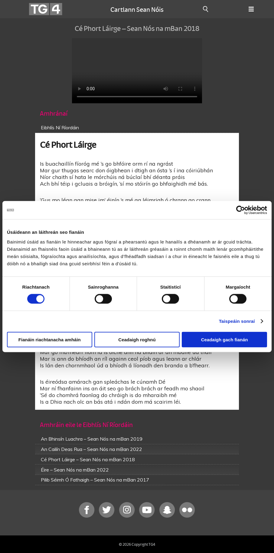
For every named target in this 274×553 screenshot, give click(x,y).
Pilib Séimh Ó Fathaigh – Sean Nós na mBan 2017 (95, 480)
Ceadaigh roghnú (136, 339)
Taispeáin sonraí (237, 321)
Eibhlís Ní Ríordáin (60, 127)
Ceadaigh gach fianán (224, 339)
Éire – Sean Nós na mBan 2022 (75, 470)
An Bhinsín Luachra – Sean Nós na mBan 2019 (91, 439)
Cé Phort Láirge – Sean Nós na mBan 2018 (88, 459)
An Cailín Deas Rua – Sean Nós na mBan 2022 (91, 449)
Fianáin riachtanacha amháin (49, 339)
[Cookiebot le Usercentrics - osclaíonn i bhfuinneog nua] (240, 210)
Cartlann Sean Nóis (137, 9)
